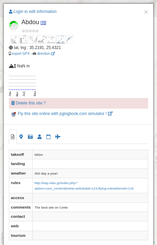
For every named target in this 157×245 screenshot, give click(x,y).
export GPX (21, 53)
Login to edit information (33, 11)
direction (46, 53)
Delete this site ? (28, 103)
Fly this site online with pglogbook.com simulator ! (61, 113)
